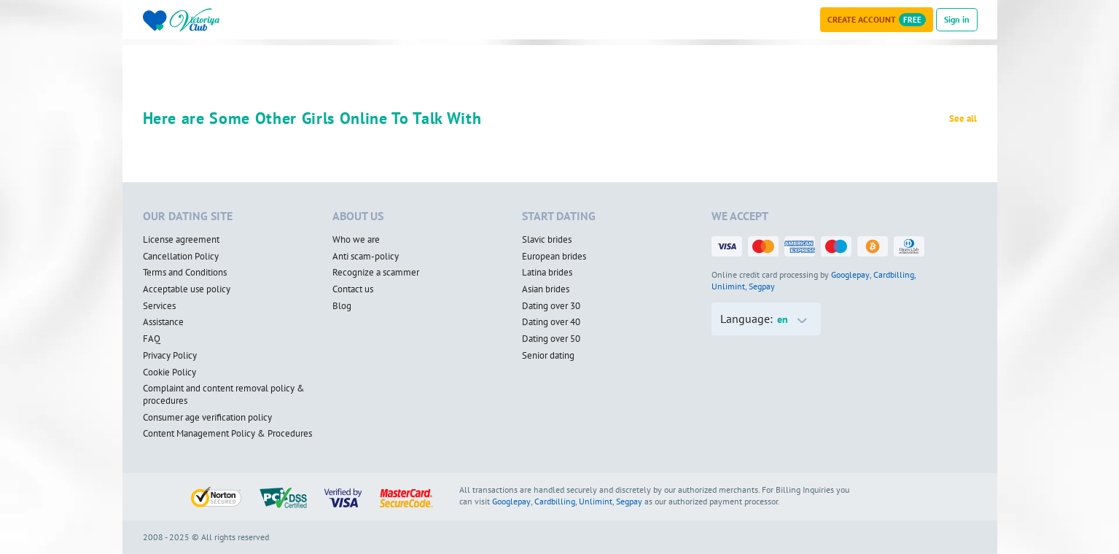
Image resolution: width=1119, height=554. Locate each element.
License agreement (181, 240)
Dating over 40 (551, 322)
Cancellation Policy (181, 256)
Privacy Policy (170, 356)
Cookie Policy (169, 372)
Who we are (356, 240)
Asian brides (545, 289)
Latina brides (547, 272)
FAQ (151, 339)
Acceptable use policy (186, 289)
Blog (341, 306)
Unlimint (728, 286)
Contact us (352, 289)
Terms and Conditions (185, 272)
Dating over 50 (551, 339)
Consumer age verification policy (207, 418)
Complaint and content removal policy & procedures (224, 395)
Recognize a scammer (375, 272)
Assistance (163, 322)
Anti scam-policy (365, 256)
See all (963, 119)
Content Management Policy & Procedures (227, 434)
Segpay (762, 286)
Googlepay (850, 274)
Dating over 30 (551, 306)
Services (159, 306)
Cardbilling (893, 274)
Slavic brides (547, 240)
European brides (554, 256)
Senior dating (548, 356)
